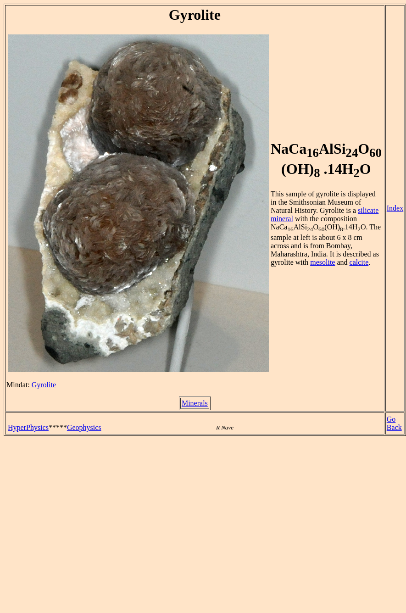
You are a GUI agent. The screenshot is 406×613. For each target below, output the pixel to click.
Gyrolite (44, 385)
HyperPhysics (28, 427)
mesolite (322, 262)
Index (395, 208)
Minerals (195, 403)
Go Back (394, 423)
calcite (359, 262)
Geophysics (84, 427)
